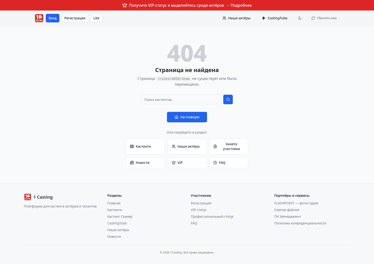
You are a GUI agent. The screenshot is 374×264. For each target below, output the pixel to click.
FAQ (219, 162)
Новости (140, 162)
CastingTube (274, 18)
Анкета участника (226, 146)
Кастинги (140, 146)
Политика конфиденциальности (300, 223)
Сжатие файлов (286, 209)
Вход (53, 18)
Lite (96, 18)
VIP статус (199, 209)
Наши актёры (186, 146)
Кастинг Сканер (120, 216)
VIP (177, 162)
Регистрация (74, 18)
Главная (113, 203)
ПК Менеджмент (287, 216)
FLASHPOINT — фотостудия (296, 203)
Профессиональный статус (212, 216)
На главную (187, 117)
